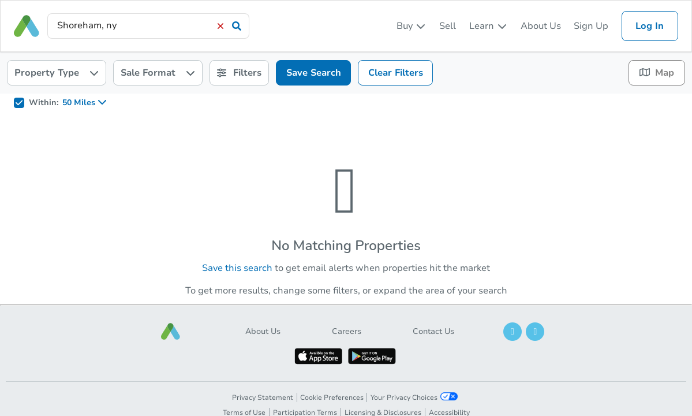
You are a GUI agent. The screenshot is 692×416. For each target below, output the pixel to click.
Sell (447, 26)
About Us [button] (262, 331)
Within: (44, 103)
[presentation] (148, 25)
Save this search (237, 268)
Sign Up (591, 26)
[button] (170, 331)
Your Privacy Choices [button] (414, 397)
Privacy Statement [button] (262, 397)
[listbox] (411, 26)
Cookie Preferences (332, 397)
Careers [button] (346, 331)
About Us (541, 26)
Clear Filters (395, 72)
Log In (649, 26)
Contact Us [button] (433, 331)
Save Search (313, 72)
